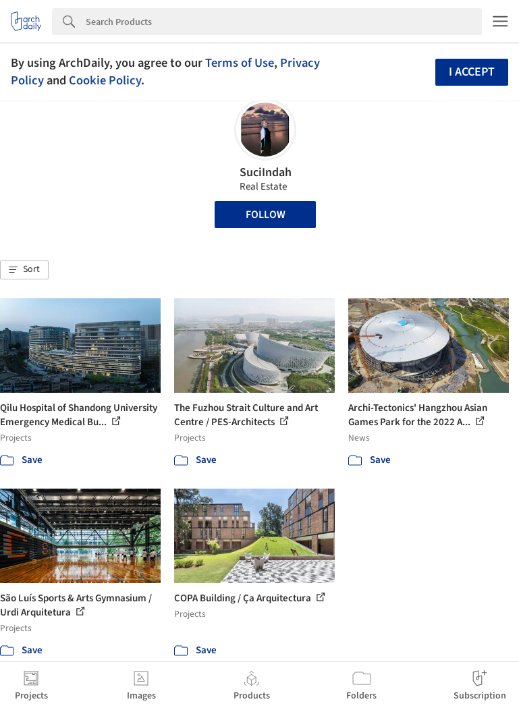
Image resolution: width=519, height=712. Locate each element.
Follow (265, 214)
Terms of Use (239, 63)
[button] (24, 270)
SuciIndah (266, 172)
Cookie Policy (105, 80)
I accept (472, 71)
